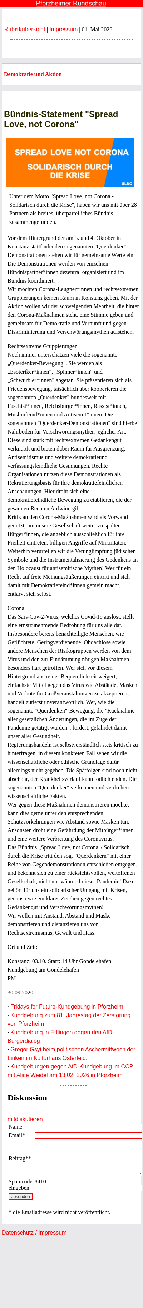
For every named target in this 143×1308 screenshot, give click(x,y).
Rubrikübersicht (24, 29)
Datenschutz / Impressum (34, 1233)
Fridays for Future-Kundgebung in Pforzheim (66, 1007)
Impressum (63, 29)
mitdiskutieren (25, 1119)
